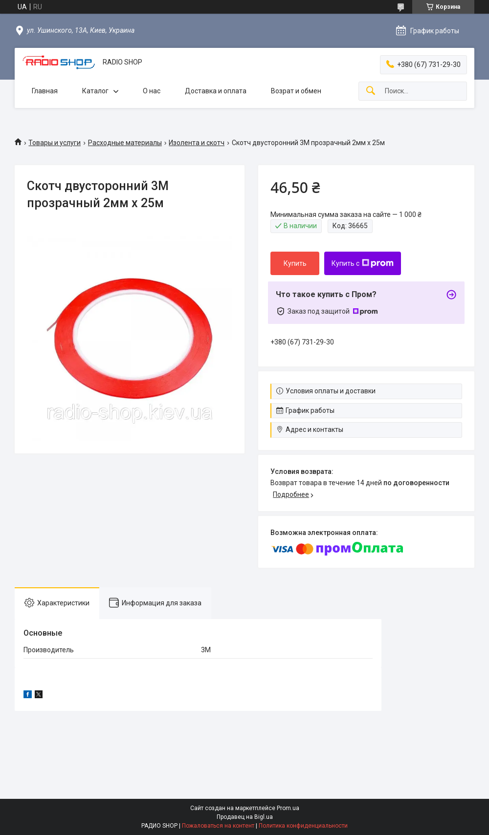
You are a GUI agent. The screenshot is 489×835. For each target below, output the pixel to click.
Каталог (95, 91)
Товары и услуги (54, 143)
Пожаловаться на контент (218, 825)
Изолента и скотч (196, 143)
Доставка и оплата (215, 91)
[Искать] (371, 91)
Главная (45, 91)
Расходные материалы (125, 143)
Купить (295, 263)
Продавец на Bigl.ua (245, 817)
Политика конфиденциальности (303, 825)
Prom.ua (288, 808)
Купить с (363, 263)
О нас (151, 91)
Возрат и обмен (296, 91)
